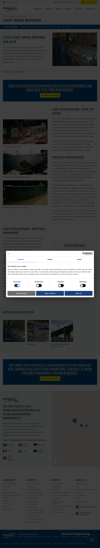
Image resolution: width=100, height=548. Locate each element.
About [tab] (79, 259)
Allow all (79, 293)
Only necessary (21, 293)
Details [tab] (50, 259)
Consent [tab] (21, 259)
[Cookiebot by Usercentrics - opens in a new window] (83, 253)
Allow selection (50, 293)
